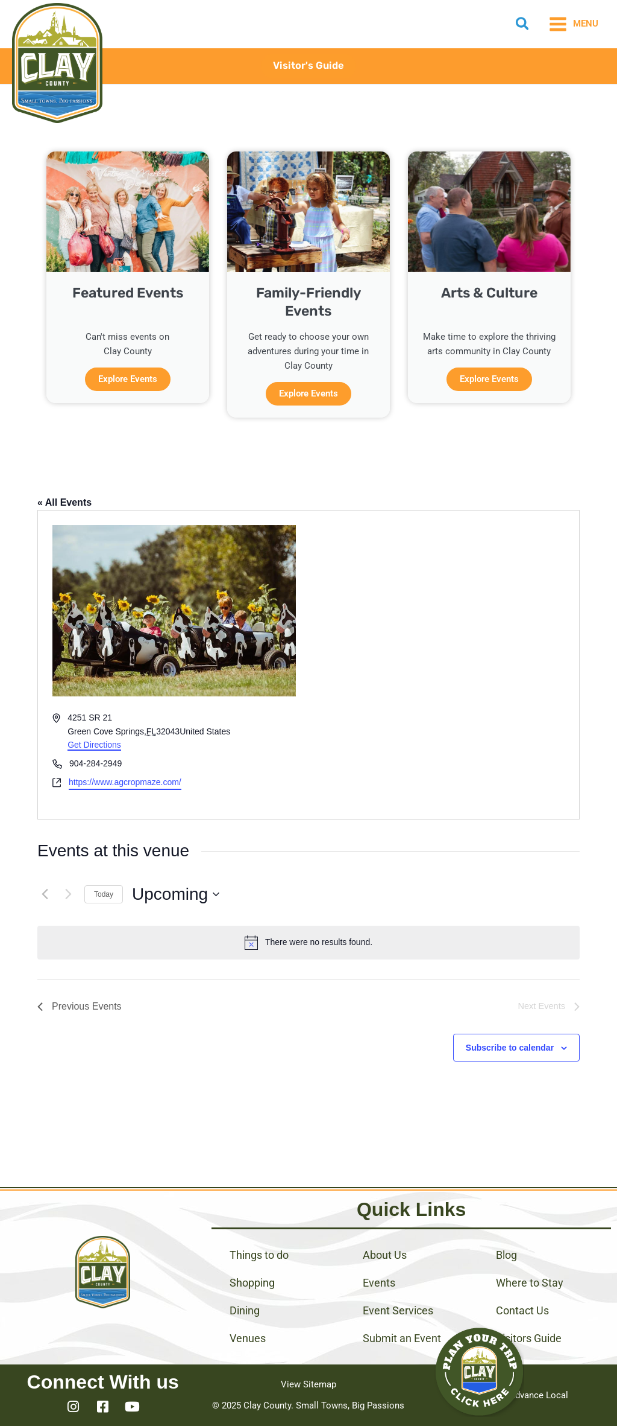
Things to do (259, 1255)
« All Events (64, 502)
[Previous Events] (44, 894)
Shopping (252, 1282)
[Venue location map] (443, 664)
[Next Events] (68, 894)
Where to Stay (529, 1282)
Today (103, 894)
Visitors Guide (529, 1338)
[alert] (308, 943)
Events (379, 1282)
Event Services (398, 1310)
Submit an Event (402, 1338)
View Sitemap (308, 1384)
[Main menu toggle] (573, 24)
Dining (245, 1310)
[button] (523, 26)
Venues (248, 1338)
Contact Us (522, 1310)
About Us (385, 1255)
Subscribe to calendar (510, 1047)
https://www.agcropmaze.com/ (125, 782)
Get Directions (94, 745)
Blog (506, 1255)
